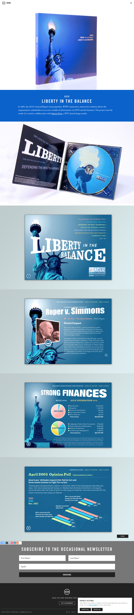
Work (68, 612)
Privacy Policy (93, 605)
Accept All (85, 609)
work (9, 3)
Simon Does (56, 113)
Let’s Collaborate (67, 603)
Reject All (97, 609)
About (73, 612)
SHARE (123, 536)
